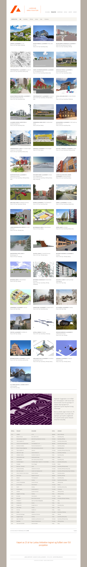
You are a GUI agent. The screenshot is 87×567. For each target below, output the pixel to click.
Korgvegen (18, 464)
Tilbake (75, 530)
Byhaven (18, 477)
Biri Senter (18, 496)
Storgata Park (19, 505)
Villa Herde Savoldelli (20, 523)
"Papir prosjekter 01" (20, 450)
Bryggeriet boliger (20, 516)
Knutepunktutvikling (20, 468)
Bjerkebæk (18, 521)
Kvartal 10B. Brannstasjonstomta (22, 443)
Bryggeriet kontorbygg (20, 493)
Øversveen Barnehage (20, 514)
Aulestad (18, 491)
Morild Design (50, 560)
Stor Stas (18, 509)
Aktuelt (65, 12)
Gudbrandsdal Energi (20, 457)
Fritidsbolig (46, 19)
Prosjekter (53, 12)
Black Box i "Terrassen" (21, 466)
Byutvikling (25, 19)
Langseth (18, 434)
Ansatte (70, 12)
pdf (28, 530)
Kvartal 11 (18, 480)
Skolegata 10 (19, 500)
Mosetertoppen (19, 489)
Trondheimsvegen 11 (20, 461)
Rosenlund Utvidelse (20, 445)
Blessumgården (19, 459)
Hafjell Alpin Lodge (20, 452)
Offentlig (31, 19)
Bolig (41, 19)
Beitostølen (19, 498)
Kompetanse (60, 12)
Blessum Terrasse (20, 436)
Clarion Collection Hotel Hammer (23, 473)
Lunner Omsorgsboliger (21, 482)
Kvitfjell (18, 512)
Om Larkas (47, 12)
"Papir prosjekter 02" (20, 441)
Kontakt (75, 12)
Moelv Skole (19, 475)
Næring (36, 19)
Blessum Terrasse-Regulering (22, 448)
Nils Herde (40, 560)
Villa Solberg (19, 507)
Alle (20, 19)
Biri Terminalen (19, 484)
